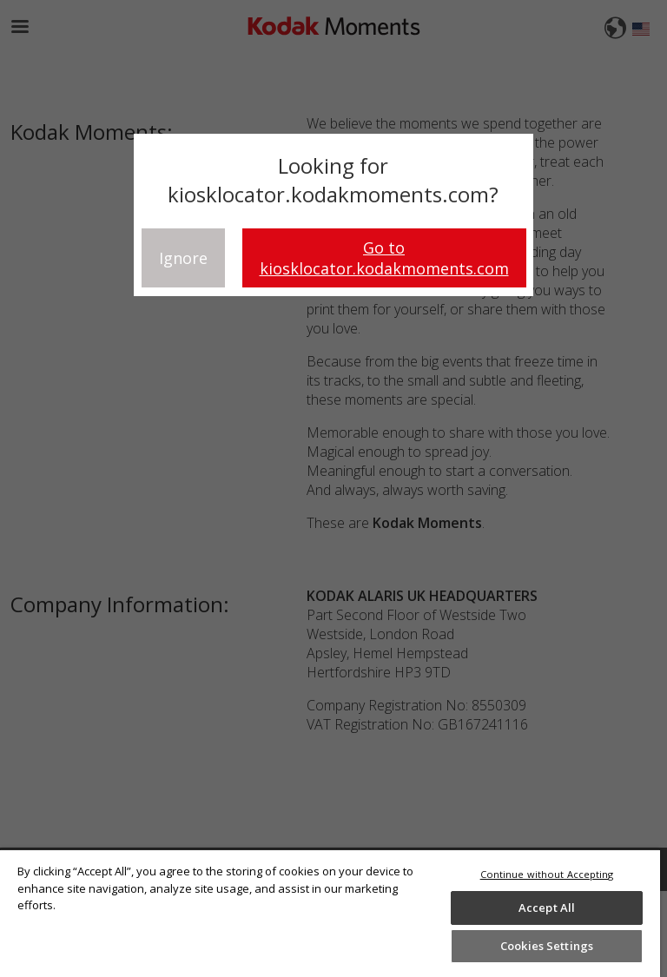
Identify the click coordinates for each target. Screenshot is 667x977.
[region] (330, 912)
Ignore (183, 258)
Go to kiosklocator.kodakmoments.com (384, 258)
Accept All (546, 907)
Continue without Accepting (547, 874)
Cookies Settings (546, 946)
